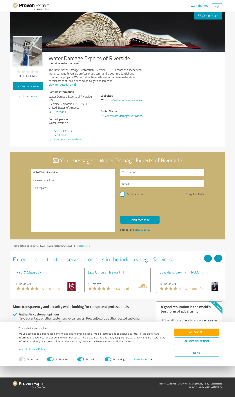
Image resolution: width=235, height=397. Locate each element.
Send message (140, 220)
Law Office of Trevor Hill (106, 272)
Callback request (136, 194)
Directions (60, 112)
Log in (217, 6)
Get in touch (208, 15)
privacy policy (142, 230)
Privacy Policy (37, 380)
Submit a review (28, 86)
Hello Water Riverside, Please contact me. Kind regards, (73, 200)
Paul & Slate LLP (28, 272)
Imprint (23, 380)
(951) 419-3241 (64, 131)
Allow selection (196, 372)
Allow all (196, 363)
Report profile (83, 245)
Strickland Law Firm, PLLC (179, 272)
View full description (62, 84)
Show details (140, 390)
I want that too (198, 5)
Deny (196, 383)
